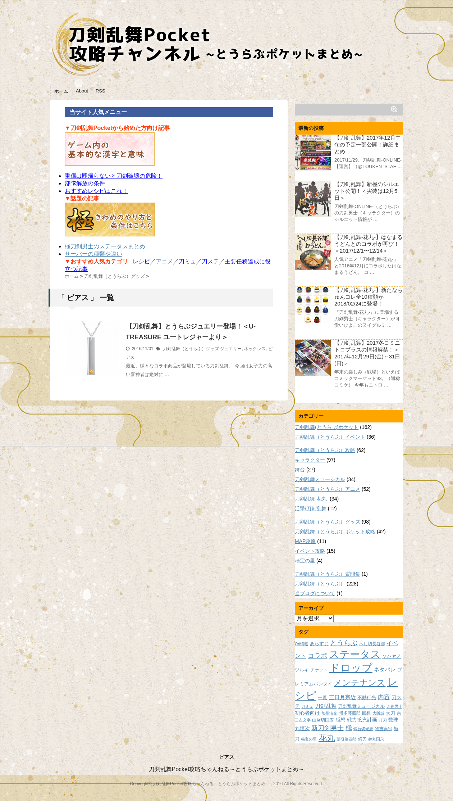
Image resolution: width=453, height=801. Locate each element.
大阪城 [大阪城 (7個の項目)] (378, 713)
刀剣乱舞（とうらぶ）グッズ (191, 348)
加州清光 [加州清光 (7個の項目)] (329, 713)
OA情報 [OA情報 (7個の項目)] (301, 644)
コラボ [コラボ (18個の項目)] (317, 655)
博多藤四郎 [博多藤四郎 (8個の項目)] (350, 713)
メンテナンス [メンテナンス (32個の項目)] (359, 682)
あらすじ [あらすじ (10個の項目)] (319, 643)
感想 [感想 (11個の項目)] (340, 720)
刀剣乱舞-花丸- (311, 499)
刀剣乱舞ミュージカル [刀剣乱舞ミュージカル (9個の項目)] (361, 706)
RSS (100, 91)
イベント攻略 (310, 551)
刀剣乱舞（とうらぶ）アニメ (327, 489)
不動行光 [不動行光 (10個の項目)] (366, 697)
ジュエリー (231, 348)
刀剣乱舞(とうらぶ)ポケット (326, 427)
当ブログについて (315, 593)
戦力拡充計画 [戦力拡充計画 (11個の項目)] (362, 720)
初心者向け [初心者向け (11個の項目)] (307, 713)
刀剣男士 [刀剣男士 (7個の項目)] (394, 706)
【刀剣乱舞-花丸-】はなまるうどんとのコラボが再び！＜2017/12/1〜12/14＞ (368, 244)
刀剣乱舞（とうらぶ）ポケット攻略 (335, 531)
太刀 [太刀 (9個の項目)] (390, 713)
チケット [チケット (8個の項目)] (319, 670)
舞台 (300, 469)
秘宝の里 (305, 561)
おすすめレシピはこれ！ (96, 191)
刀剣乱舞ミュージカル (320, 479)
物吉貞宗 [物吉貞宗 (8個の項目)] (383, 728)
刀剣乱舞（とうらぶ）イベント (330, 437)
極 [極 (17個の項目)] (349, 728)
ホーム (61, 91)
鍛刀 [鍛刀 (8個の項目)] (362, 739)
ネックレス (255, 348)
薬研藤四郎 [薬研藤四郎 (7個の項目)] (346, 739)
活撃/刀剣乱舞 (310, 508)
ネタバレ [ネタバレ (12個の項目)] (384, 670)
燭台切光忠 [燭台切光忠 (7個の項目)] (363, 729)
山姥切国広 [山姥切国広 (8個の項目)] (323, 720)
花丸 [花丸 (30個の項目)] (327, 737)
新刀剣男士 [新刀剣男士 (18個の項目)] (327, 728)
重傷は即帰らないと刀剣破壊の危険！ (114, 176)
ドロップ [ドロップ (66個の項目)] (350, 668)
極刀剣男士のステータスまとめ (105, 246)
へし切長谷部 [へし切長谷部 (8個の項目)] (372, 643)
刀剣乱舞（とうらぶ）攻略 (325, 450)
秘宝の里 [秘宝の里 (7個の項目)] (309, 739)
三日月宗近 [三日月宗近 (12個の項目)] (342, 697)
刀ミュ (187, 261)
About (82, 91)
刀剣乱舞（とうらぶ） (320, 584)
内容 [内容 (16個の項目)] (384, 697)
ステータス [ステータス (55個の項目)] (355, 654)
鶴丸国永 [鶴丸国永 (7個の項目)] (376, 739)
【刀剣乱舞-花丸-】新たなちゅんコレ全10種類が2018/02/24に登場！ (368, 297)
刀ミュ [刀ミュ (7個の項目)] (307, 706)
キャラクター (310, 460)
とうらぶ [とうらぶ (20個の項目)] (343, 643)
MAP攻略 (305, 541)
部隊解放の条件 (85, 183)
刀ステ (210, 261)
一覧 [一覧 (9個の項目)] (322, 697)
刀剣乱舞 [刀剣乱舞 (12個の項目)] (326, 706)
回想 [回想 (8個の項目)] (366, 713)
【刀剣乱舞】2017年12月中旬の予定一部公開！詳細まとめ (367, 144)
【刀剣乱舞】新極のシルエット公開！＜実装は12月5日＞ (366, 191)
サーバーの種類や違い (93, 254)
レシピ (141, 261)
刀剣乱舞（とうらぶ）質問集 (327, 574)
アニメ (164, 261)
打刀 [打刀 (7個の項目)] (383, 720)
